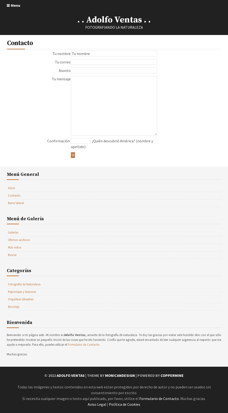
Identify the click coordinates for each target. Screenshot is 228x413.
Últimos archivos (19, 240)
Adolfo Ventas (71, 375)
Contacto (14, 195)
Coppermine (172, 375)
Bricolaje (13, 307)
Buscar (12, 255)
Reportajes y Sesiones (22, 292)
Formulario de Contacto (84, 345)
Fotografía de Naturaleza (24, 284)
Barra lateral (16, 203)
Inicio (11, 188)
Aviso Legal (97, 404)
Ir (73, 155)
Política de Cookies (124, 404)
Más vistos (14, 247)
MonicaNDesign (120, 375)
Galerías (13, 232)
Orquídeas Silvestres (21, 299)
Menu (15, 5)
